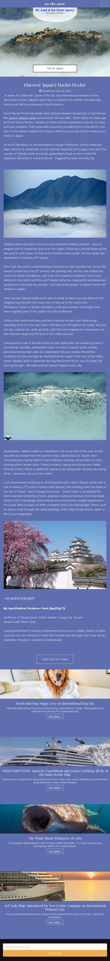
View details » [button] (55, 716)
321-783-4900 (54, 3)
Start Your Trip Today (55, 659)
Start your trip (55, 953)
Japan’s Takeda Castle (22, 117)
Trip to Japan (55, 68)
